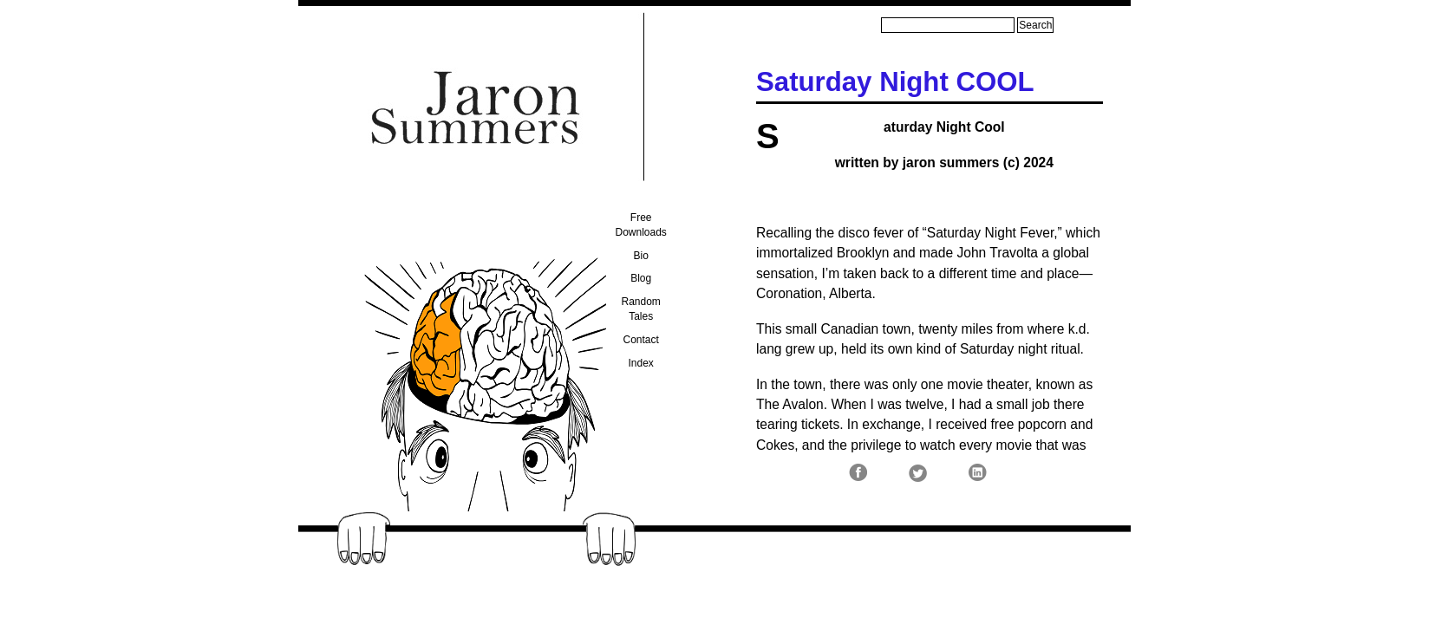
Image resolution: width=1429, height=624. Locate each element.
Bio (641, 256)
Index (641, 363)
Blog (640, 278)
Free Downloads (641, 224)
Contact (641, 340)
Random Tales (641, 309)
